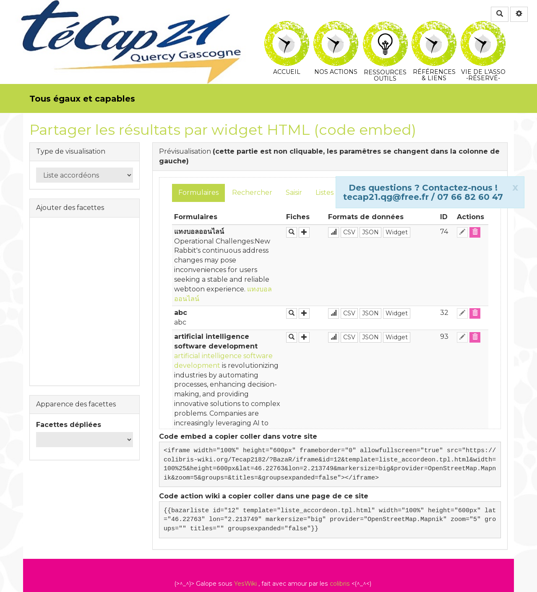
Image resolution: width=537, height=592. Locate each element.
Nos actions (335, 27)
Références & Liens (434, 27)
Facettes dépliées (68, 425)
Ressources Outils (385, 31)
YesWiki (245, 583)
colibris (340, 583)
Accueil (286, 27)
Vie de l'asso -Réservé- (483, 27)
